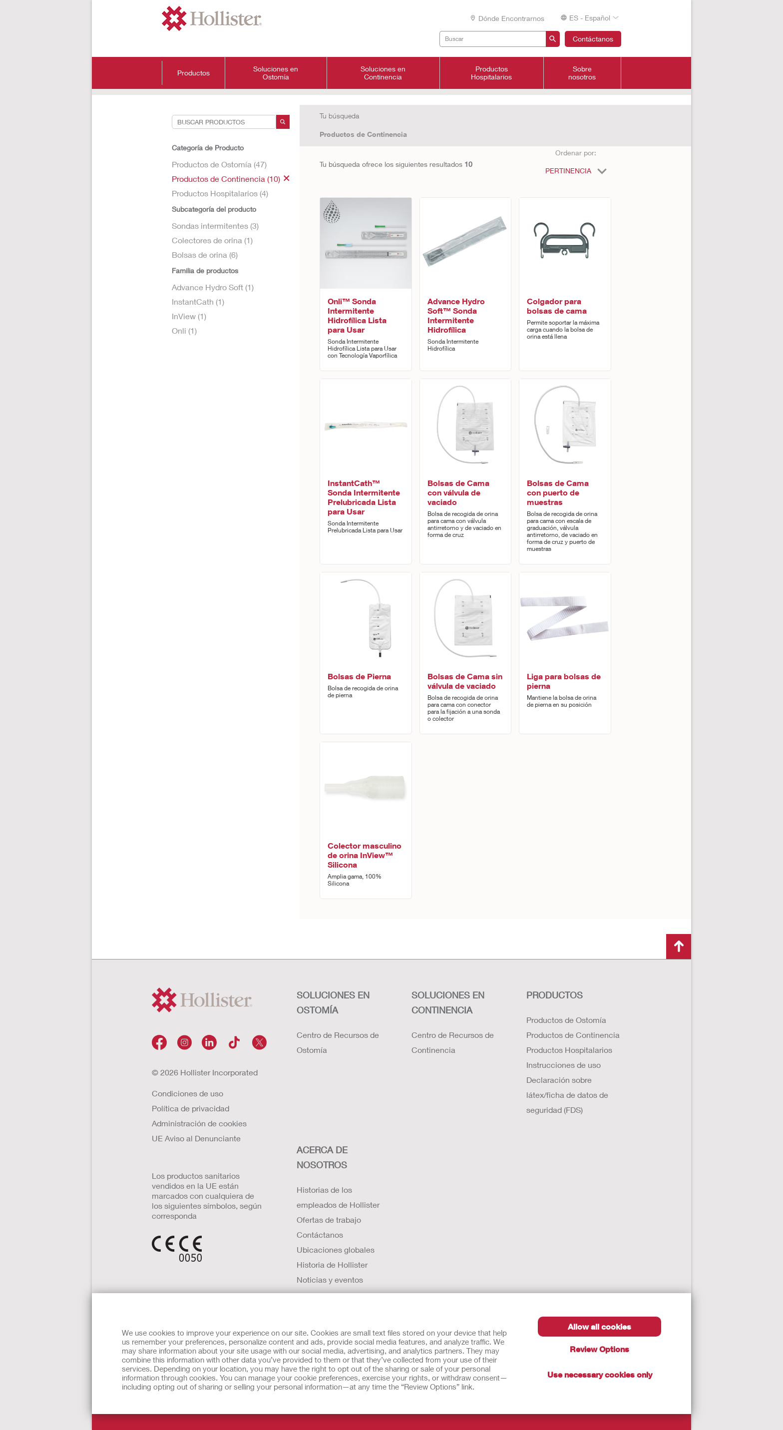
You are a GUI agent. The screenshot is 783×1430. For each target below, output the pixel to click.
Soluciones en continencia (447, 1002)
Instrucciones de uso (563, 1064)
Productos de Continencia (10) (231, 178)
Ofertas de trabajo (329, 1219)
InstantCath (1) (198, 301)
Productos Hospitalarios (491, 73)
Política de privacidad (190, 1108)
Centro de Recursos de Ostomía (338, 1042)
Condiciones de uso (187, 1093)
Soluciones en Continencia (383, 73)
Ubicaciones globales (336, 1249)
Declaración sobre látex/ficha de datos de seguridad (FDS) (567, 1094)
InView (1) (189, 316)
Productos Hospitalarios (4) (220, 193)
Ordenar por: (575, 152)
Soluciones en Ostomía (275, 73)
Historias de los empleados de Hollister (338, 1197)
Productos (193, 73)
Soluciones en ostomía (333, 1002)
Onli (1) (184, 330)
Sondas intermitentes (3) (215, 225)
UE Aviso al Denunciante (196, 1138)
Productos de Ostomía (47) (219, 164)
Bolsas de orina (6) (205, 254)
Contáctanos (593, 38)
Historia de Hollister (332, 1264)
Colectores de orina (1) (212, 240)
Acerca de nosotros (322, 1157)
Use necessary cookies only (599, 1374)
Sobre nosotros (582, 73)
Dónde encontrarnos (506, 18)
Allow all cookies (599, 1326)
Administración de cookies (199, 1123)
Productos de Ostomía (566, 1019)
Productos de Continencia (363, 134)
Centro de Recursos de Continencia (452, 1042)
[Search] (283, 122)
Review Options (599, 1349)
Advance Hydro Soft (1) (213, 287)
